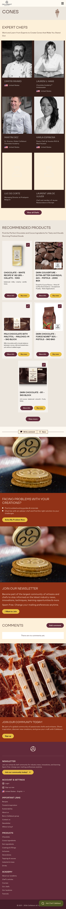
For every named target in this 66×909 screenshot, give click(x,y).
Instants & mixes (8, 862)
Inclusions (5, 851)
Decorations (6, 855)
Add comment (55, 625)
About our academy (9, 876)
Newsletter (6, 823)
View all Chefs (33, 212)
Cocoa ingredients (9, 840)
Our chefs (5, 887)
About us (5, 812)
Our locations (7, 890)
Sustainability (7, 809)
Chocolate (6, 837)
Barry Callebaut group (10, 816)
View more (33, 419)
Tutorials (5, 894)
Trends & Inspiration (9, 805)
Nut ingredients (8, 844)
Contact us (6, 820)
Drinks (4, 866)
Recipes (5, 802)
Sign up (8, 736)
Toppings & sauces (9, 858)
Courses (5, 883)
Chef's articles (7, 879)
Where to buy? (7, 827)
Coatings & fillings (9, 848)
